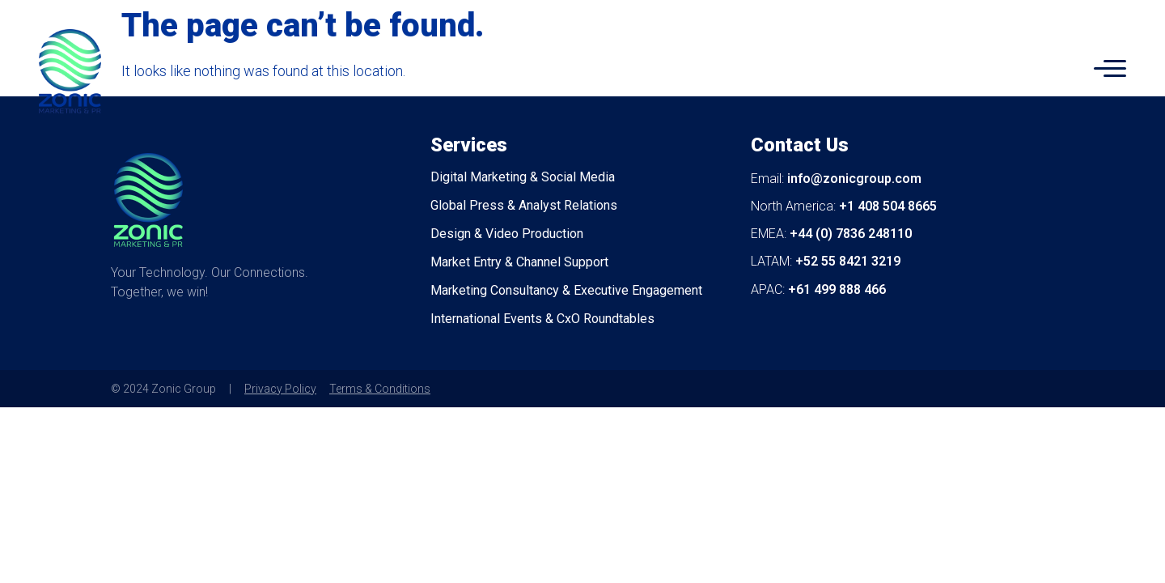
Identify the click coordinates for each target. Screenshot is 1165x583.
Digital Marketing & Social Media (522, 177)
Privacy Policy (280, 388)
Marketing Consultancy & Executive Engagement (566, 290)
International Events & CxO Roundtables (542, 318)
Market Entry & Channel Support (519, 262)
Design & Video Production (506, 233)
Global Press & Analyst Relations (523, 205)
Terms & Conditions (379, 388)
